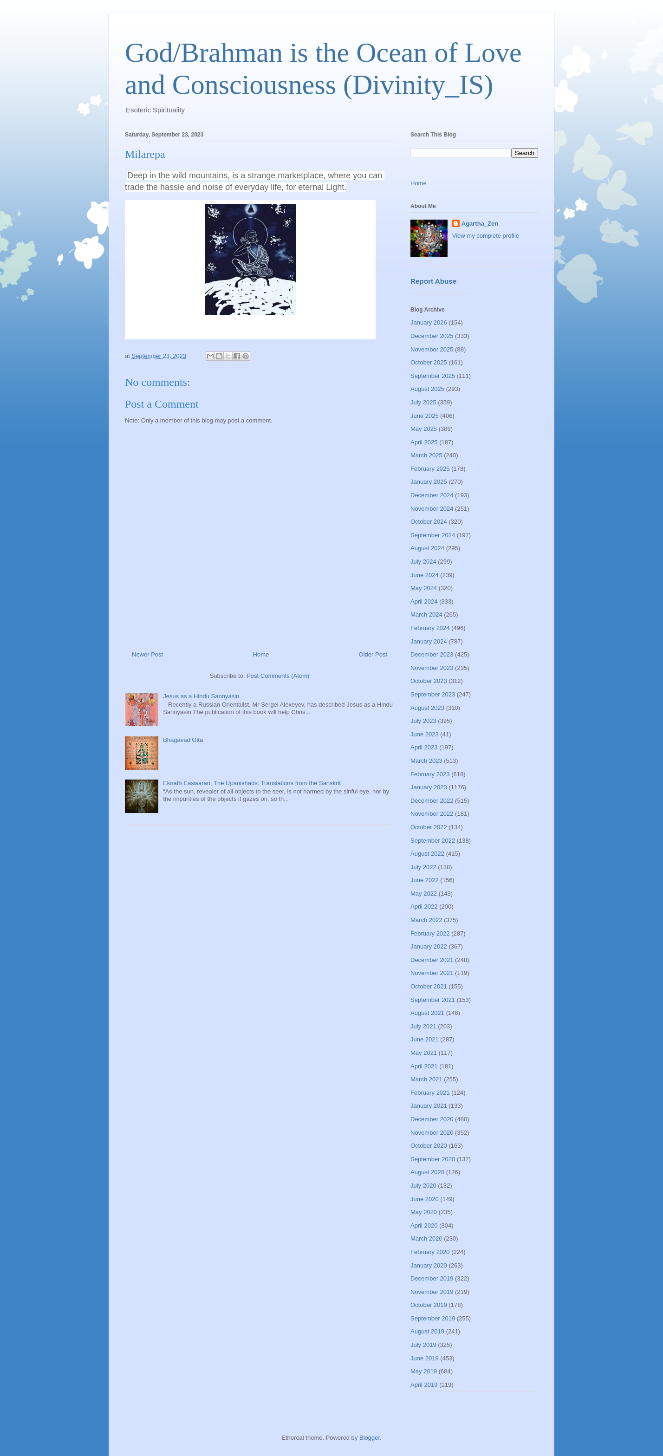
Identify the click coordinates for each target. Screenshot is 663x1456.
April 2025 (424, 442)
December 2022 (432, 800)
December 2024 (432, 495)
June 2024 (424, 575)
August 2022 (427, 853)
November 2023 (432, 667)
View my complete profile (485, 235)
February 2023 (430, 774)
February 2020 (430, 1251)
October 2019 (428, 1304)
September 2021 (432, 999)
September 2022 (432, 840)
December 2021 (432, 959)
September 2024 (432, 535)
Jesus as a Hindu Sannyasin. (202, 696)
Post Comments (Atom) (278, 675)
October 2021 (428, 986)
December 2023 (432, 654)
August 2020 (427, 1172)
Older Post (373, 654)
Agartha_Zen (480, 223)
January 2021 (428, 1105)
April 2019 (424, 1384)
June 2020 (424, 1199)
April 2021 (424, 1066)
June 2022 (424, 880)
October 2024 (428, 521)
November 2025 (432, 349)
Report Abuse (433, 281)
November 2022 (432, 813)
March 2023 (426, 760)
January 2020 (428, 1265)
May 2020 (423, 1212)
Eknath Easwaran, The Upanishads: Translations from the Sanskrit (252, 783)
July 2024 (423, 561)
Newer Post (147, 654)
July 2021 (423, 1026)
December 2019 (432, 1278)
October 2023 (428, 680)
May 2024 (423, 588)
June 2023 (424, 734)
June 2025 (424, 415)
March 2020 (426, 1238)
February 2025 (430, 468)
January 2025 (428, 481)
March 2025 (426, 455)
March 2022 (426, 919)
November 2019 (432, 1291)
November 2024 (432, 508)
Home (261, 654)
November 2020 (432, 1132)
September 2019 (432, 1318)
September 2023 (432, 694)
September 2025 (432, 375)
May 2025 (423, 428)
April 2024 (424, 601)
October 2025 (428, 362)
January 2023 (428, 787)
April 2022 (424, 906)
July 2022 (423, 867)
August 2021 (427, 1012)
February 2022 (430, 933)
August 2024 (427, 548)
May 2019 (423, 1371)
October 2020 (428, 1145)
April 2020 (424, 1225)
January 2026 (428, 322)
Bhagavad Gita (183, 739)
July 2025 (423, 402)
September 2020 (432, 1159)
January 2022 (428, 946)
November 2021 (432, 972)
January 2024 (428, 641)
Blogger (369, 1437)
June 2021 (424, 1039)
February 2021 (430, 1092)
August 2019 (427, 1331)
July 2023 (423, 720)
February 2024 (430, 627)
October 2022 (428, 827)
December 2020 (432, 1119)
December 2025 (432, 335)
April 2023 (424, 747)
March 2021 (426, 1079)
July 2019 (423, 1344)
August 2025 (427, 388)
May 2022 (423, 893)
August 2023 (427, 707)
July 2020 (423, 1185)
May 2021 (423, 1052)
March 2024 (426, 614)
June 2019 (424, 1358)
